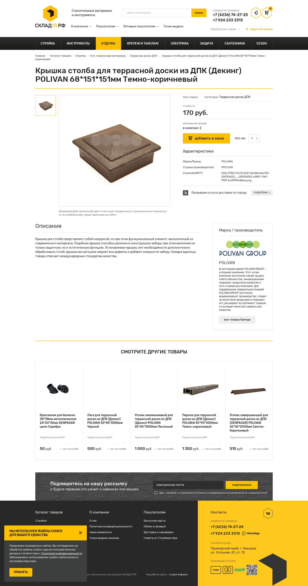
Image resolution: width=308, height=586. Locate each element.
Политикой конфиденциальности (61, 553)
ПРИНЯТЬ (21, 572)
